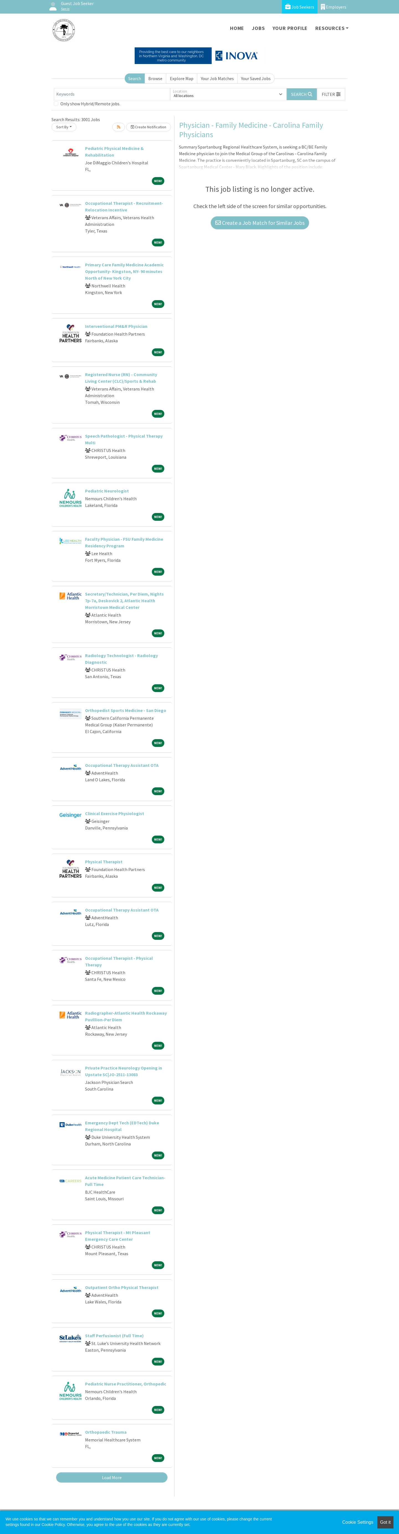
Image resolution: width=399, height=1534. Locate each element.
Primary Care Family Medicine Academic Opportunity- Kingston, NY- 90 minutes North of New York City (124, 271)
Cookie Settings (357, 1522)
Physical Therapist (103, 861)
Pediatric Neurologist (107, 491)
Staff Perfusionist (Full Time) (114, 1335)
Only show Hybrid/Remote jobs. (90, 103)
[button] (331, 94)
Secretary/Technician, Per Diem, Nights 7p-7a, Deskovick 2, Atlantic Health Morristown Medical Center (124, 600)
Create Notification (148, 126)
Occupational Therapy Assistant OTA (121, 765)
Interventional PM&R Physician (116, 326)
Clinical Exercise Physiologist (114, 813)
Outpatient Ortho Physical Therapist (121, 1287)
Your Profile (290, 28)
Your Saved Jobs (256, 78)
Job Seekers (299, 6)
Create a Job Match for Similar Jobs (260, 222)
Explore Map (181, 78)
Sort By (62, 126)
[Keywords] (112, 94)
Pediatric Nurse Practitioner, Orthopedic (125, 1384)
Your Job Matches (217, 78)
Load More (112, 1477)
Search (134, 78)
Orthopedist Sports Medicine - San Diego (125, 710)
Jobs (258, 28)
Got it (385, 1522)
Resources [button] (329, 28)
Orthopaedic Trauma (106, 1432)
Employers (333, 6)
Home (237, 28)
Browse (155, 78)
